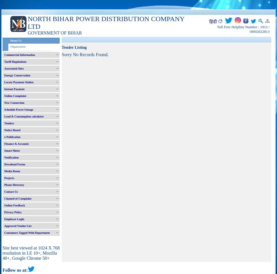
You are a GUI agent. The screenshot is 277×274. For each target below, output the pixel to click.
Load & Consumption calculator (24, 116)
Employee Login (14, 219)
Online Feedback (14, 205)
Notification (11, 157)
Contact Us (11, 191)
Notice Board (12, 130)
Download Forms (14, 164)
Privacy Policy (13, 212)
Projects (9, 178)
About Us (15, 40)
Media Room (12, 171)
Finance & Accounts (16, 143)
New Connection (14, 102)
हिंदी (213, 21)
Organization (18, 46)
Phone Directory (14, 184)
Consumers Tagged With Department (27, 232)
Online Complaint (15, 96)
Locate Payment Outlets (19, 82)
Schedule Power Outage (18, 109)
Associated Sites (14, 68)
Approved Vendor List (17, 226)
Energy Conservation (17, 75)
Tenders (9, 123)
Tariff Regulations (15, 61)
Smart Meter (12, 150)
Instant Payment (14, 89)
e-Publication (12, 137)
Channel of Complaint (17, 198)
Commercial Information (19, 54)
